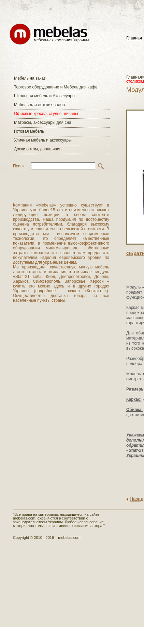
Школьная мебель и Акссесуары (44, 96)
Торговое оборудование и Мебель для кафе (56, 87)
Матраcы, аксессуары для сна (42, 122)
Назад (136, 499)
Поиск (18, 166)
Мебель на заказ (30, 78)
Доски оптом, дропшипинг (38, 149)
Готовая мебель (29, 131)
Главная (134, 38)
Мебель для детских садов (39, 104)
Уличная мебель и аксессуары (43, 140)
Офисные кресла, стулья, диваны (46, 113)
